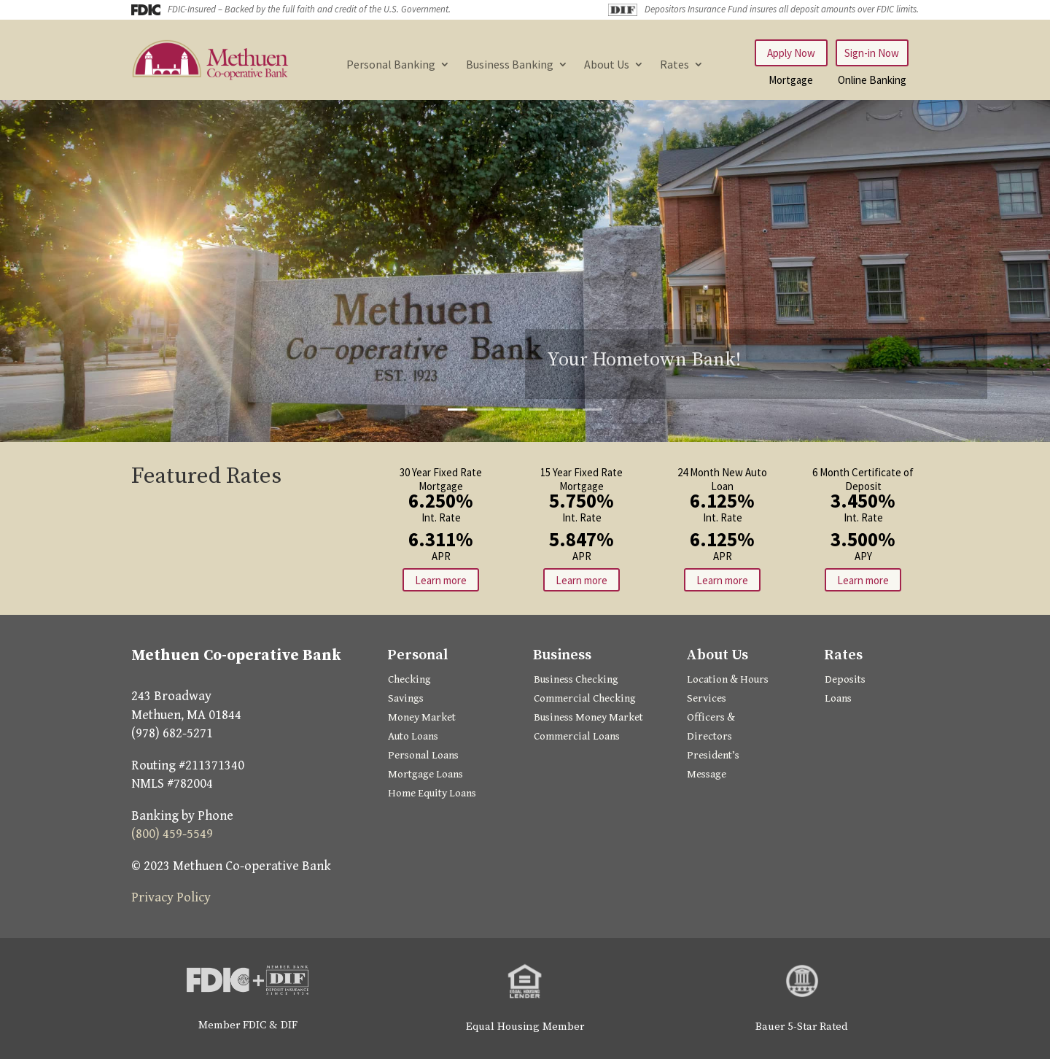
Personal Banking (390, 65)
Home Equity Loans (432, 793)
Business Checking (576, 679)
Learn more (441, 580)
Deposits (845, 679)
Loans (838, 698)
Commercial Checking (585, 698)
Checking (409, 679)
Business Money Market (588, 717)
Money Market (422, 717)
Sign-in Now (871, 53)
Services (706, 698)
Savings (406, 698)
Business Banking (509, 65)
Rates (674, 65)
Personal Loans (423, 755)
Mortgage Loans (425, 774)
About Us (606, 65)
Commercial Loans (577, 736)
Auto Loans (413, 736)
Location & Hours (728, 679)
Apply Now (791, 53)
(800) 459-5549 (172, 834)
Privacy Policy (171, 897)
